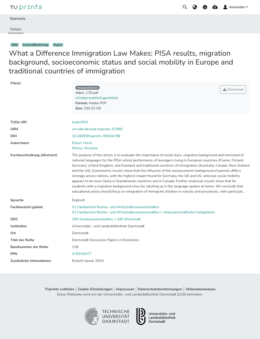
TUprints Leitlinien (59, 289)
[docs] (205, 7)
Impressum (125, 289)
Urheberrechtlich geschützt (96, 98)
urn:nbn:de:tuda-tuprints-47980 (97, 129)
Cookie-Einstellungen (95, 289)
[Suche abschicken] (185, 7)
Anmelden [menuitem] (234, 7)
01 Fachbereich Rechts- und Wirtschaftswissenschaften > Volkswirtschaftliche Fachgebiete (143, 212)
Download (233, 89)
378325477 (81, 253)
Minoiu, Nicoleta (84, 148)
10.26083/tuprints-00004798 (96, 136)
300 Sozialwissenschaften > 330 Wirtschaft (106, 219)
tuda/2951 (80, 122)
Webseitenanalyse (201, 289)
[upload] (215, 7)
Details (15, 29)
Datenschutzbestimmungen (160, 289)
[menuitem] (195, 7)
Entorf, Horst (82, 143)
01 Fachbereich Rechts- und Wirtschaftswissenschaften (115, 207)
